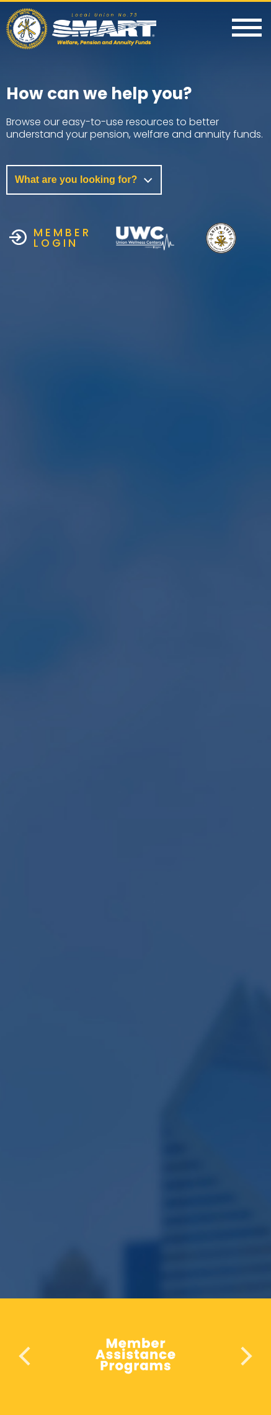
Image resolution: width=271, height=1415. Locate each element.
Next (245, 1356)
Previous (26, 1356)
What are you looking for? (84, 179)
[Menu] (247, 29)
